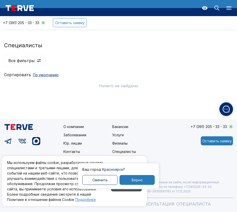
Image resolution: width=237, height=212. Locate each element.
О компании (73, 126)
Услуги (118, 135)
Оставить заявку (70, 23)
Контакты (71, 151)
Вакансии (120, 126)
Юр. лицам (72, 143)
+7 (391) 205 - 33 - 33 (21, 23)
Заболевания (74, 135)
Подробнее (85, 199)
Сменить (100, 180)
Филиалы (120, 143)
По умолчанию (46, 75)
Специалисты (124, 151)
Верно (137, 180)
